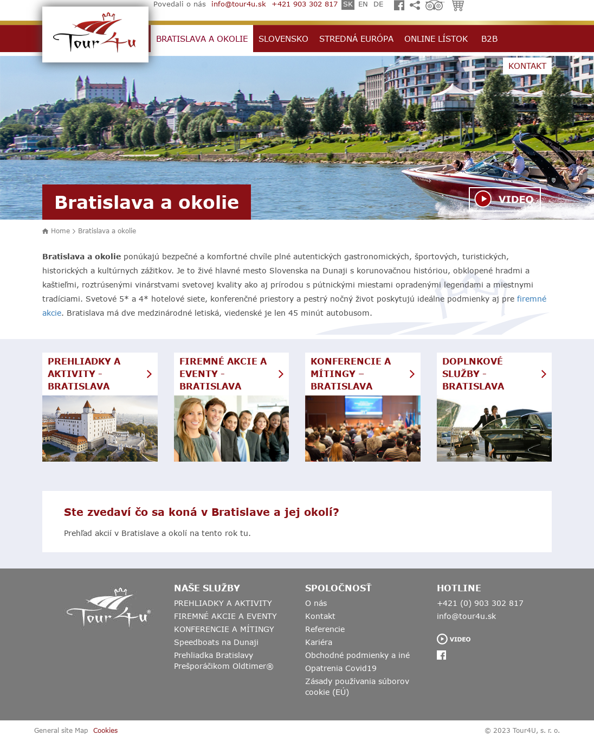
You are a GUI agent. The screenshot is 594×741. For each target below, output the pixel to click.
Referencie (325, 629)
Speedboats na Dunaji (216, 642)
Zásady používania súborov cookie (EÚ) (357, 686)
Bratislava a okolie (202, 39)
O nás (316, 603)
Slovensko (283, 39)
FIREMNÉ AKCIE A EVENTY (225, 616)
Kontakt (527, 66)
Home (60, 230)
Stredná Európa (356, 39)
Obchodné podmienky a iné (357, 655)
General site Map (61, 730)
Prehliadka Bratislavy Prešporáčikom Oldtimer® (224, 660)
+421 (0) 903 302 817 (480, 603)
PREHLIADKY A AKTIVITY (223, 603)
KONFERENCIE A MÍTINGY (224, 629)
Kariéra (318, 642)
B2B (489, 39)
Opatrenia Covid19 (341, 668)
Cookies (105, 730)
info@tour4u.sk (466, 616)
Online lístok (436, 39)
